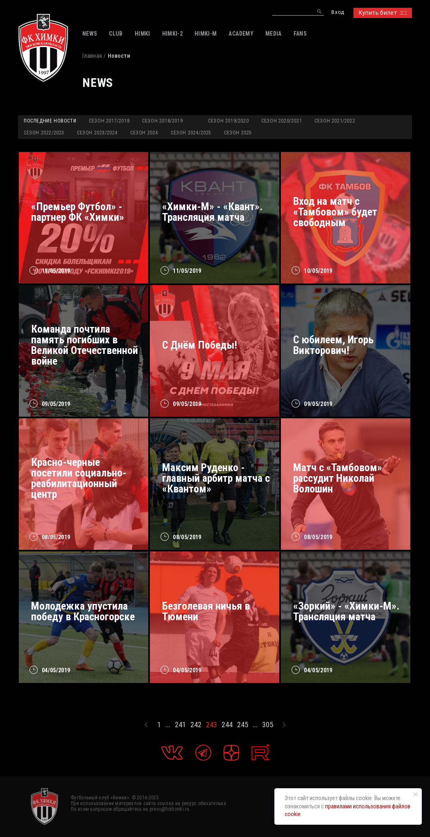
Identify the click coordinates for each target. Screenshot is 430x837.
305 (267, 724)
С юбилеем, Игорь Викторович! (333, 344)
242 (195, 724)
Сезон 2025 (238, 133)
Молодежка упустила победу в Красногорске (83, 611)
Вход (337, 12)
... (167, 724)
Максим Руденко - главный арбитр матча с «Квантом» (216, 478)
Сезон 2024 (144, 133)
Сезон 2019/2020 (228, 121)
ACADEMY (241, 33)
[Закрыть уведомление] (416, 794)
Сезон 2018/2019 (162, 121)
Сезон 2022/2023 (44, 133)
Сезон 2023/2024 (97, 133)
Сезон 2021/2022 (335, 121)
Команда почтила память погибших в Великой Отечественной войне (84, 345)
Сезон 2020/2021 (281, 121)
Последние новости (50, 121)
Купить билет (383, 12)
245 (242, 724)
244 (227, 724)
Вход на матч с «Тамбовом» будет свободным (335, 212)
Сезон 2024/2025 (191, 133)
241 (180, 724)
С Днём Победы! (199, 345)
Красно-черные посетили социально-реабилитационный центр (79, 478)
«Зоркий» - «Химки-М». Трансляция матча (346, 611)
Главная (92, 55)
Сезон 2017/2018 (109, 121)
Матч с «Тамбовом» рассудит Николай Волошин (337, 478)
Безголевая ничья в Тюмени (206, 611)
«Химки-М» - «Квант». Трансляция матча (212, 211)
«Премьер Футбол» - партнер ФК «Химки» (77, 211)
